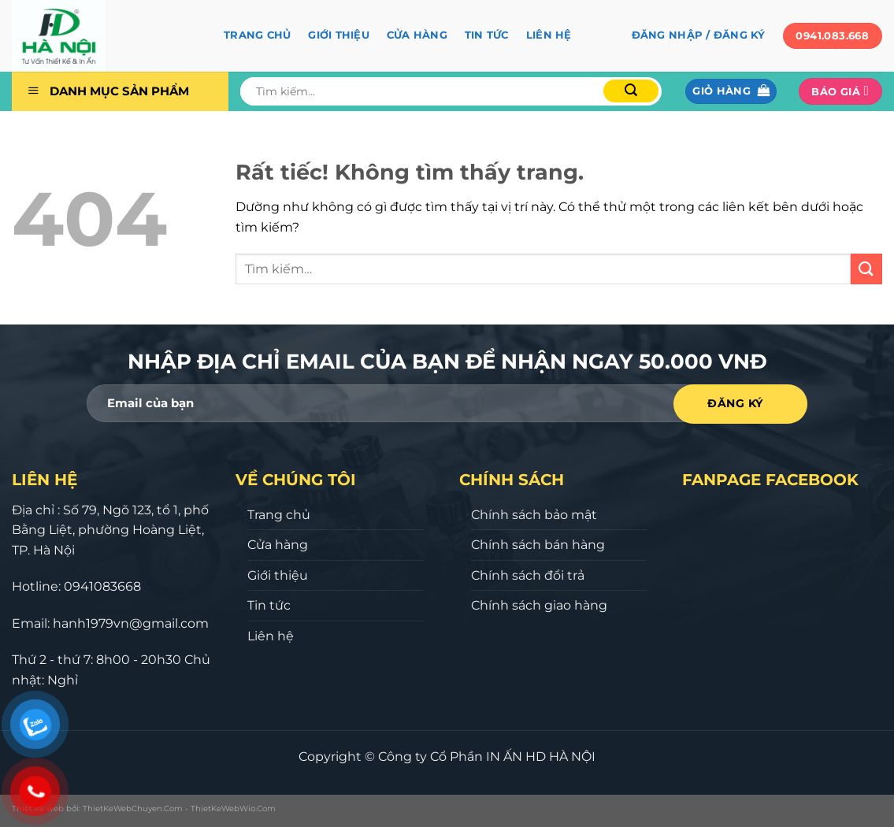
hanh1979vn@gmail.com (131, 623)
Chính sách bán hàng (538, 544)
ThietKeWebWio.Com (233, 808)
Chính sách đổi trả (527, 575)
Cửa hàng (417, 35)
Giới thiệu (338, 35)
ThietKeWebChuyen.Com (133, 808)
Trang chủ (257, 35)
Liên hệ (549, 35)
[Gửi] (630, 91)
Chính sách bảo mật (534, 514)
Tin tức (487, 35)
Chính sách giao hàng (539, 605)
